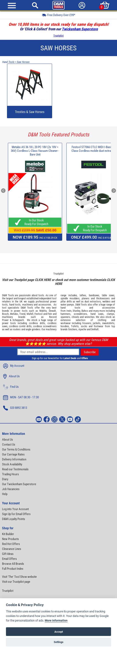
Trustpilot (58, 35)
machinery (27, 304)
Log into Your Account (15, 509)
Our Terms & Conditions (16, 449)
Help (4, 494)
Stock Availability (12, 464)
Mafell (30, 313)
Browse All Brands (13, 564)
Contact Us (8, 444)
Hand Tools (8, 62)
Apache (82, 329)
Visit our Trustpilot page (16, 582)
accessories (44, 304)
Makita (43, 310)
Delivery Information (14, 459)
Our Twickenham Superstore (19, 484)
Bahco (84, 310)
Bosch (5, 313)
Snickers (72, 329)
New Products (10, 539)
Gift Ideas (8, 554)
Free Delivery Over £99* (58, 15)
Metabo (14, 313)
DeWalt (95, 329)
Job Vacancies (11, 489)
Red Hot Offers (11, 544)
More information (56, 620)
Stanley (76, 310)
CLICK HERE (43, 280)
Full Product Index (12, 569)
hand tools (15, 304)
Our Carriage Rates (13, 454)
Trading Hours (10, 474)
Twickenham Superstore (80, 29)
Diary (5, 479)
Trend (22, 313)
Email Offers (9, 559)
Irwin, (69, 310)
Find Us (11, 386)
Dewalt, (52, 310)
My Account (13, 365)
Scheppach (18, 320)
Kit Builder (8, 534)
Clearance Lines (11, 549)
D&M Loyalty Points (13, 519)
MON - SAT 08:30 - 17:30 (21, 397)
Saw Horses (23, 62)
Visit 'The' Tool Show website (19, 577)
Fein (50, 313)
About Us (11, 376)
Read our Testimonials (15, 469)
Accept (58, 631)
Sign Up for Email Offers (16, 514)
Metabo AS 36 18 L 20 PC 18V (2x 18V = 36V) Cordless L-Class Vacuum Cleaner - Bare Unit (35, 150)
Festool (38, 313)
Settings (58, 642)
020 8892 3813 (15, 408)
